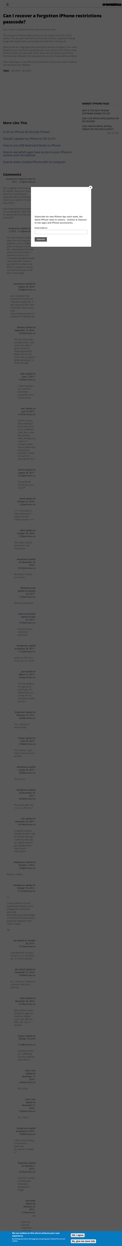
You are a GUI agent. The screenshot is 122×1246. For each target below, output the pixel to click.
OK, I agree (78, 1235)
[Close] (90, 187)
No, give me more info (83, 1241)
